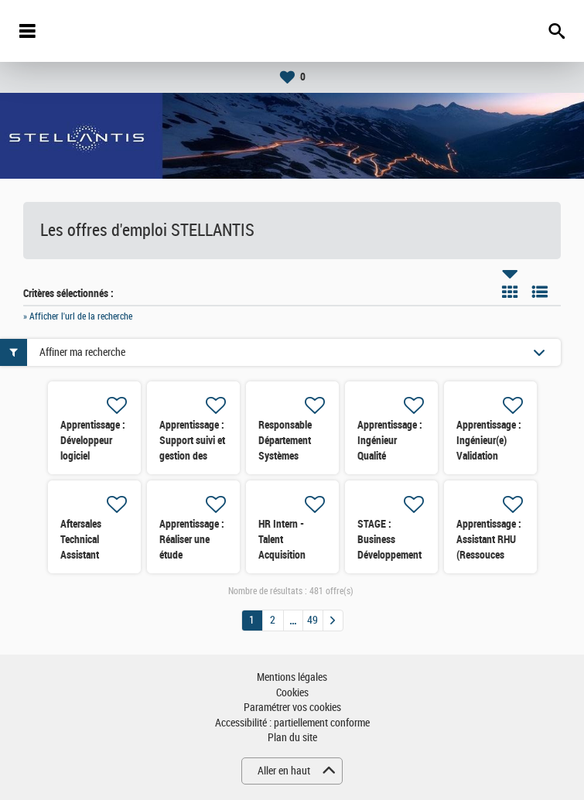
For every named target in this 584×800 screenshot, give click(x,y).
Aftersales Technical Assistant (80, 539)
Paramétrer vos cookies (292, 707)
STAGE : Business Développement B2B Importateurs (389, 555)
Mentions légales (292, 677)
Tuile (509, 291)
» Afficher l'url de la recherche (77, 316)
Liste (540, 291)
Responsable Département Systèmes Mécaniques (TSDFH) (285, 456)
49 (312, 620)
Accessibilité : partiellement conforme (292, 723)
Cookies (292, 692)
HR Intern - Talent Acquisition (282, 539)
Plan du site (292, 737)
